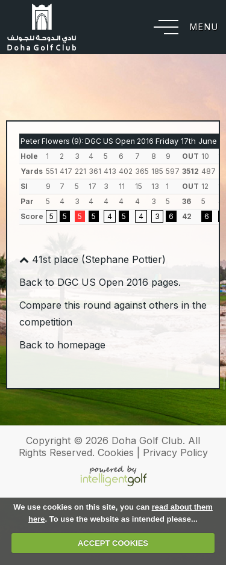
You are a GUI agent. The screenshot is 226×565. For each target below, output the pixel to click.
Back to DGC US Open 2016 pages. (100, 282)
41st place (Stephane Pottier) (92, 259)
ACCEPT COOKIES (113, 543)
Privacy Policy (175, 452)
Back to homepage (62, 345)
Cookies (116, 452)
